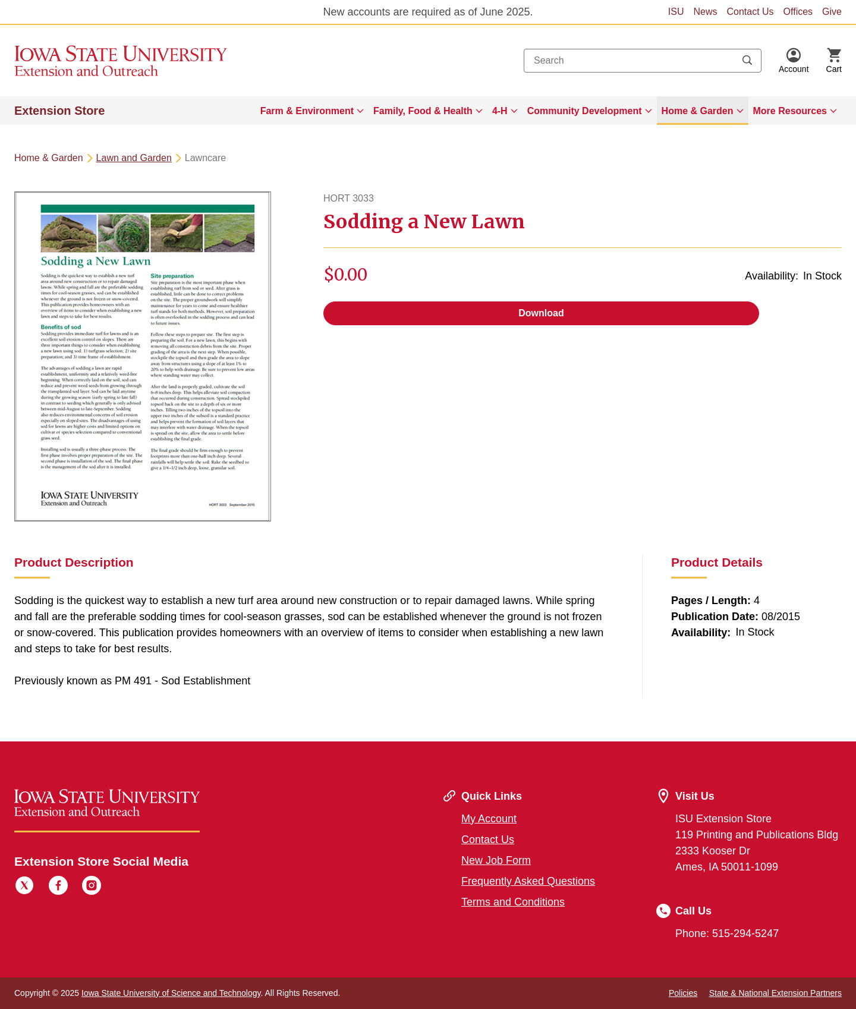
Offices (798, 12)
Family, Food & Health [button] (423, 111)
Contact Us (749, 12)
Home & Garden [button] (698, 111)
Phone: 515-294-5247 (727, 933)
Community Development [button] (584, 111)
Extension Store (59, 110)
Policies (683, 993)
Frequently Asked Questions (528, 881)
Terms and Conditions (513, 902)
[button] (794, 60)
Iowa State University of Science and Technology (170, 993)
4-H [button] (500, 111)
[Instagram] (91, 887)
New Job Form (496, 860)
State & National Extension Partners (775, 993)
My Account (489, 819)
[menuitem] (312, 110)
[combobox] (642, 61)
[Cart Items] (834, 60)
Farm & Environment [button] (307, 111)
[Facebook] (58, 887)
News (705, 12)
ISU (676, 12)
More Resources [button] (790, 111)
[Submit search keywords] (747, 60)
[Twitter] (24, 887)
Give (832, 12)
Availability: (771, 276)
